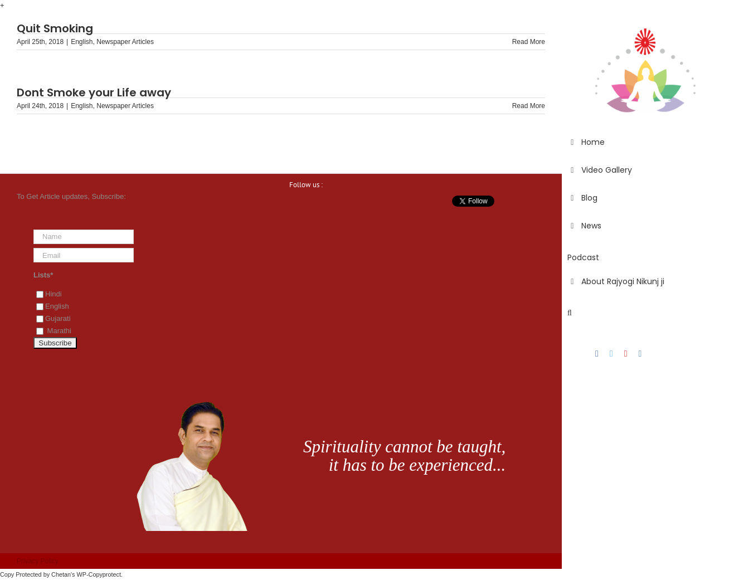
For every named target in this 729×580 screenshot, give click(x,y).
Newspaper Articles (125, 42)
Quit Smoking (55, 28)
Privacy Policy (38, 561)
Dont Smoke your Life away (94, 92)
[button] (645, 313)
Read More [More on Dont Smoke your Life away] (528, 106)
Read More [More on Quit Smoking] (528, 42)
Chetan (61, 574)
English (82, 42)
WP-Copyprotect (99, 574)
